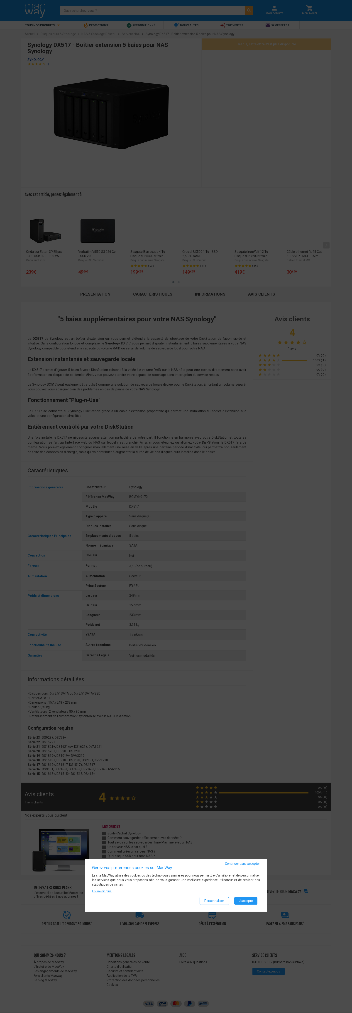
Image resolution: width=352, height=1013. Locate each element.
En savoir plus (102, 891)
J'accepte (246, 901)
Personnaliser (214, 901)
